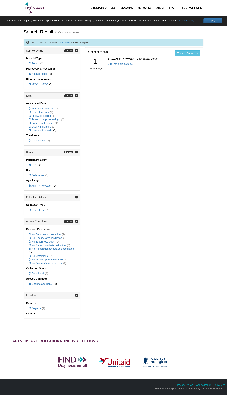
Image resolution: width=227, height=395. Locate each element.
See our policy (192, 20)
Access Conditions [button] (52, 221)
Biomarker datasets (41, 108)
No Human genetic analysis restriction (51, 249)
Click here (65, 42)
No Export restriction (42, 241)
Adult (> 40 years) (40, 185)
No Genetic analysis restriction (47, 245)
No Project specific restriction (47, 259)
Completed (36, 273)
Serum (34, 63)
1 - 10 (34, 165)
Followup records (40, 115)
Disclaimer (219, 385)
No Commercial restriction (45, 234)
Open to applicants (41, 284)
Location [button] (52, 295)
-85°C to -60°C (39, 84)
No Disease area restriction (46, 238)
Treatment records (41, 130)
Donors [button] (52, 152)
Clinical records (39, 112)
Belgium (35, 308)
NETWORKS (144, 7)
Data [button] (52, 95)
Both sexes (37, 175)
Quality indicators (40, 126)
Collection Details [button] (52, 197)
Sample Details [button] (52, 50)
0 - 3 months (37, 140)
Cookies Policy (203, 385)
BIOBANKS (127, 7)
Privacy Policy (185, 385)
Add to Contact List (187, 53)
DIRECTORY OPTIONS (103, 7)
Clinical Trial (37, 210)
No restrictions (38, 256)
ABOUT (160, 7)
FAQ (171, 7)
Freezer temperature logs (45, 119)
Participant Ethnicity (41, 123)
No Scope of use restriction (46, 263)
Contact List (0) (191, 7)
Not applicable (38, 74)
